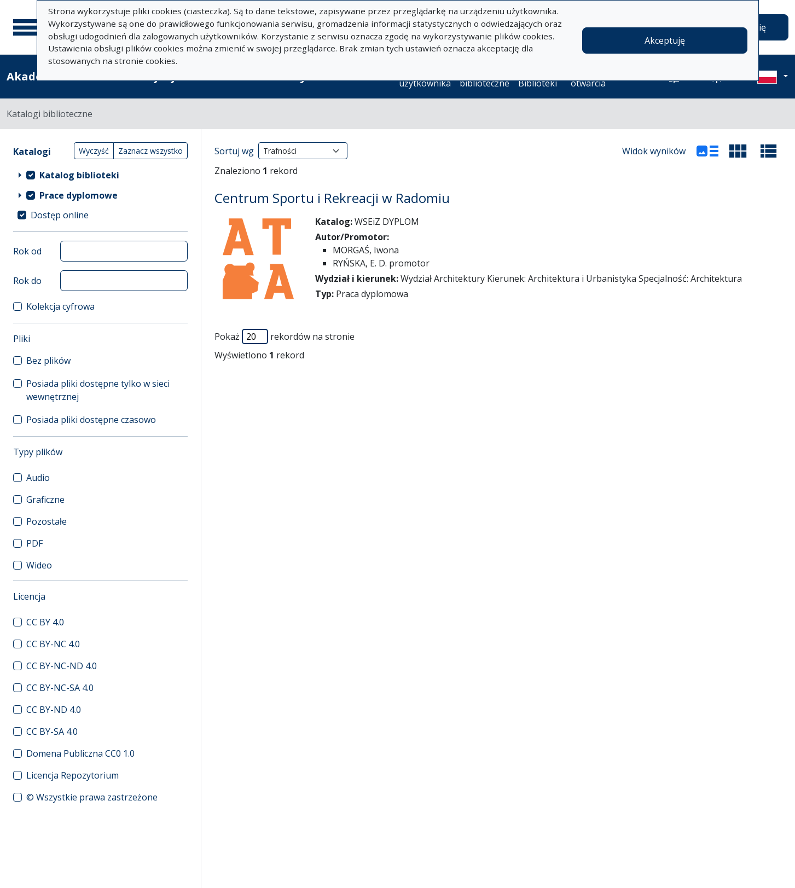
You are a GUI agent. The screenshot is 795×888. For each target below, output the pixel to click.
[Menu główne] (27, 27)
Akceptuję (665, 40)
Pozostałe (46, 521)
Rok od (27, 251)
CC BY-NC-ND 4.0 (61, 666)
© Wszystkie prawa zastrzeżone (92, 797)
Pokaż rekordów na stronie (284, 336)
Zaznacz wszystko (150, 151)
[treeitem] (100, 174)
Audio (38, 478)
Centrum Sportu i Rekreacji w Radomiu (332, 198)
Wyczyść (94, 151)
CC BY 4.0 (45, 622)
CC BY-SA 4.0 (52, 732)
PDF (34, 543)
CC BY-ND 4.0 (53, 710)
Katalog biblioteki (79, 175)
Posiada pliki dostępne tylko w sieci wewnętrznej (98, 390)
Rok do (27, 281)
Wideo (39, 565)
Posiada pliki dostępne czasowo (91, 420)
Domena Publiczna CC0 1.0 (80, 753)
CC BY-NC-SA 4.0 (60, 688)
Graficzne (45, 500)
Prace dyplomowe (78, 195)
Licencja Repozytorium (72, 775)
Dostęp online (60, 215)
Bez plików (48, 361)
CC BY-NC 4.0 (53, 644)
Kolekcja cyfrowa (60, 306)
